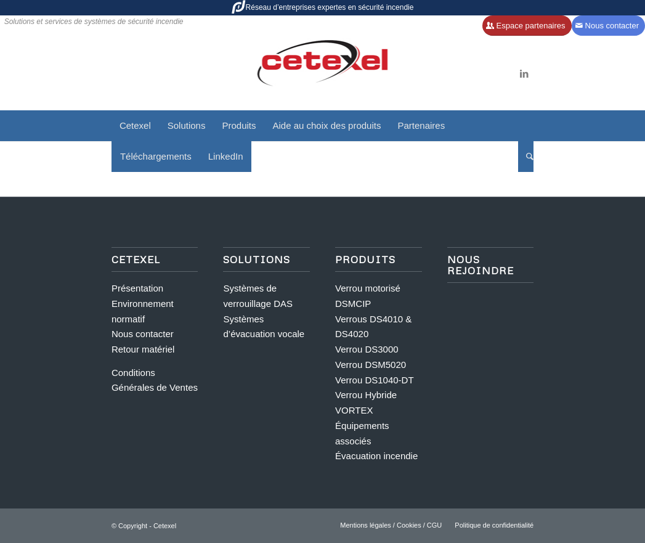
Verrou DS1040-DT (374, 380)
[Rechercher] (525, 156)
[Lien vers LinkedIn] (524, 74)
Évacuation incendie (376, 456)
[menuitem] (135, 125)
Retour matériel (143, 349)
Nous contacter (143, 334)
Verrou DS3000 (367, 349)
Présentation (137, 288)
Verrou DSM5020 (370, 364)
